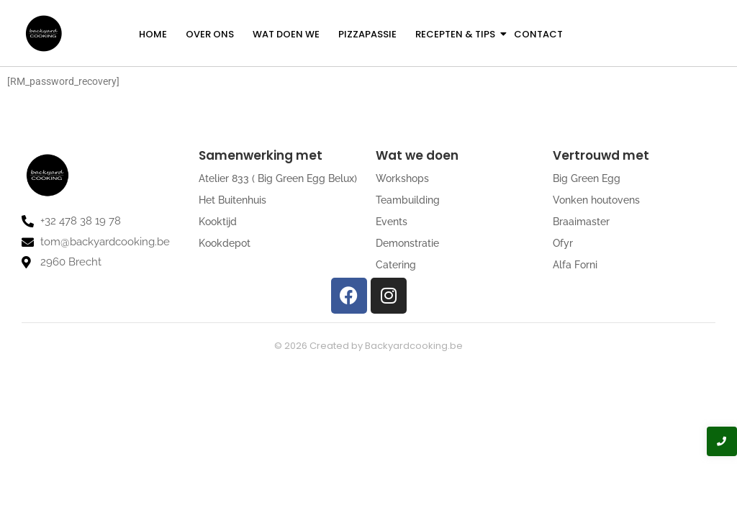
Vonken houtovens (596, 200)
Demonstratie (407, 243)
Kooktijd (218, 221)
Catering (396, 265)
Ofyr (563, 243)
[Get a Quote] (654, 33)
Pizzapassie (367, 34)
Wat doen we (286, 34)
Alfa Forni (575, 265)
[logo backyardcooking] (43, 33)
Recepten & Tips (456, 34)
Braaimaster (581, 221)
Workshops (402, 178)
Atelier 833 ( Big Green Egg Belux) (278, 178)
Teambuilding (408, 200)
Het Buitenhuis (232, 200)
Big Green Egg (586, 178)
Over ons (210, 34)
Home (153, 34)
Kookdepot (224, 243)
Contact (538, 34)
